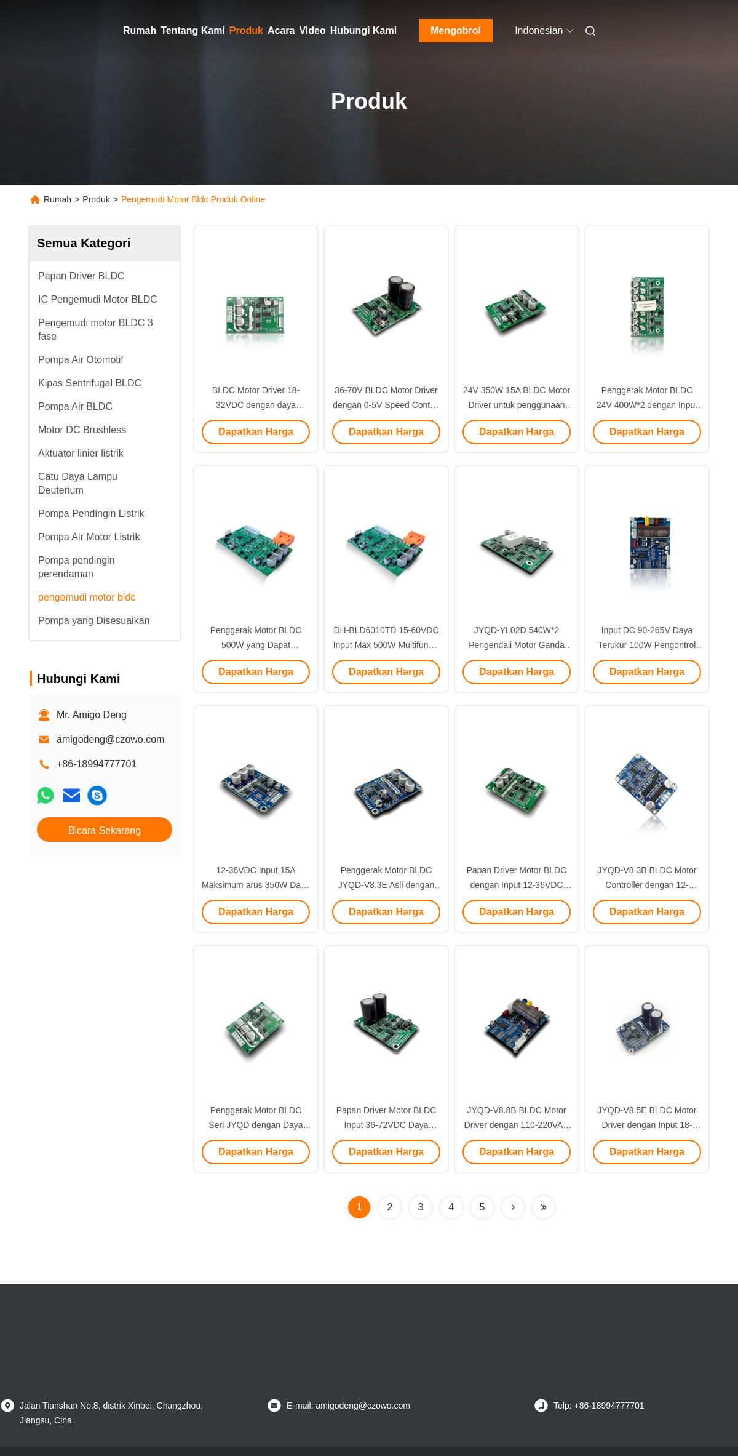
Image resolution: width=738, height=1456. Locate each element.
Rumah (139, 30)
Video (312, 30)
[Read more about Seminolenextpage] (513, 1207)
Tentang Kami (193, 30)
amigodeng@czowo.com (110, 739)
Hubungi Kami (363, 30)
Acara (281, 30)
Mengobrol (455, 30)
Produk (246, 30)
